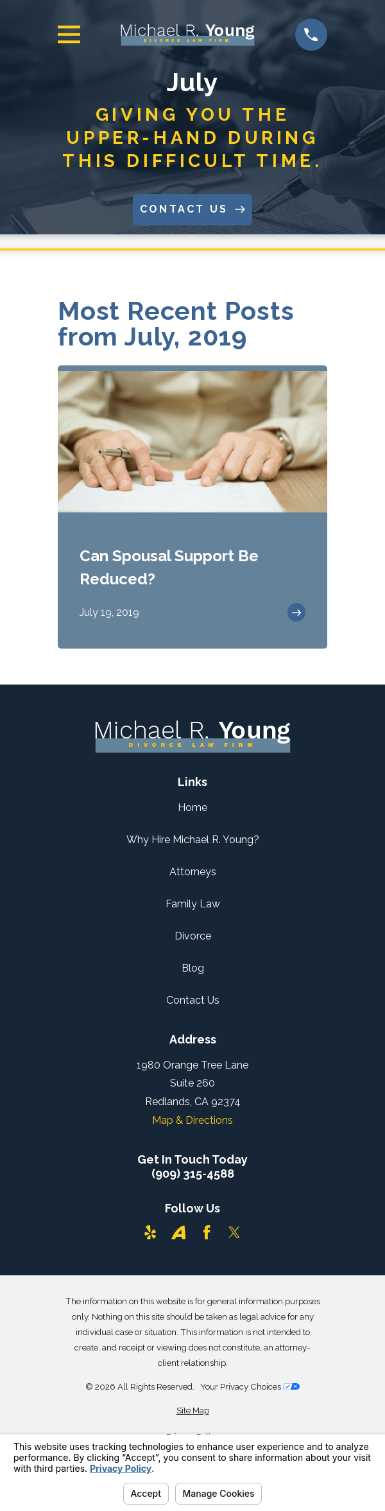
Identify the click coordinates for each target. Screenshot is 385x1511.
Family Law (193, 904)
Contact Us (192, 1000)
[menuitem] (192, 1411)
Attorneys (192, 872)
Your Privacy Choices (250, 1386)
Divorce (193, 936)
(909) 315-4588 (192, 1174)
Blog (193, 968)
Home (192, 807)
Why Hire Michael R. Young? (192, 840)
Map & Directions (192, 1120)
